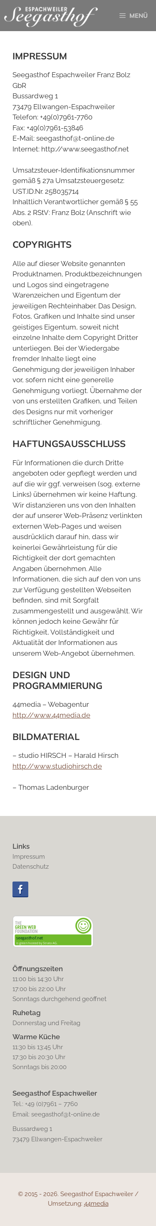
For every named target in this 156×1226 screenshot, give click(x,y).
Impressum (28, 856)
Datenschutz (30, 866)
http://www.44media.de (51, 715)
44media (96, 1203)
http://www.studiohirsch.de (57, 766)
